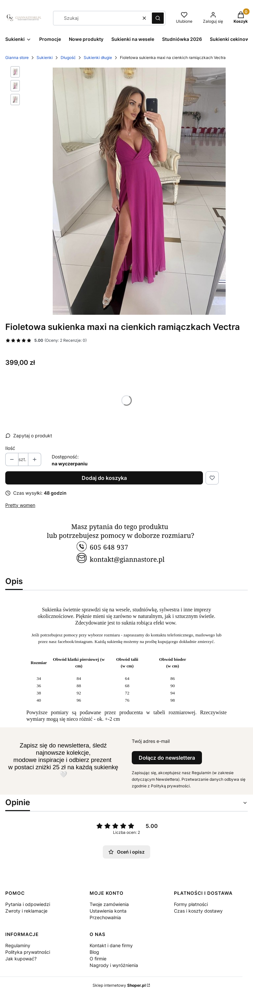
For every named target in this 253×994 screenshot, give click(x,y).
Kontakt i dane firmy (111, 945)
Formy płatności (191, 904)
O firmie (98, 958)
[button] (158, 18)
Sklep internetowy (119, 985)
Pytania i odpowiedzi (27, 904)
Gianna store (17, 57)
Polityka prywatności (27, 952)
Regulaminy (17, 945)
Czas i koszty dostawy (198, 911)
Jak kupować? (21, 958)
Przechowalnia (105, 917)
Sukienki (45, 57)
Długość (68, 57)
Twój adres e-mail (151, 741)
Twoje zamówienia (109, 904)
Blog (94, 952)
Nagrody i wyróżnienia (114, 965)
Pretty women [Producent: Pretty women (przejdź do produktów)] (20, 505)
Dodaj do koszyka (104, 478)
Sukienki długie (98, 57)
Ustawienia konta (108, 911)
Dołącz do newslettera (167, 757)
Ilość (10, 448)
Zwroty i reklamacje (26, 911)
